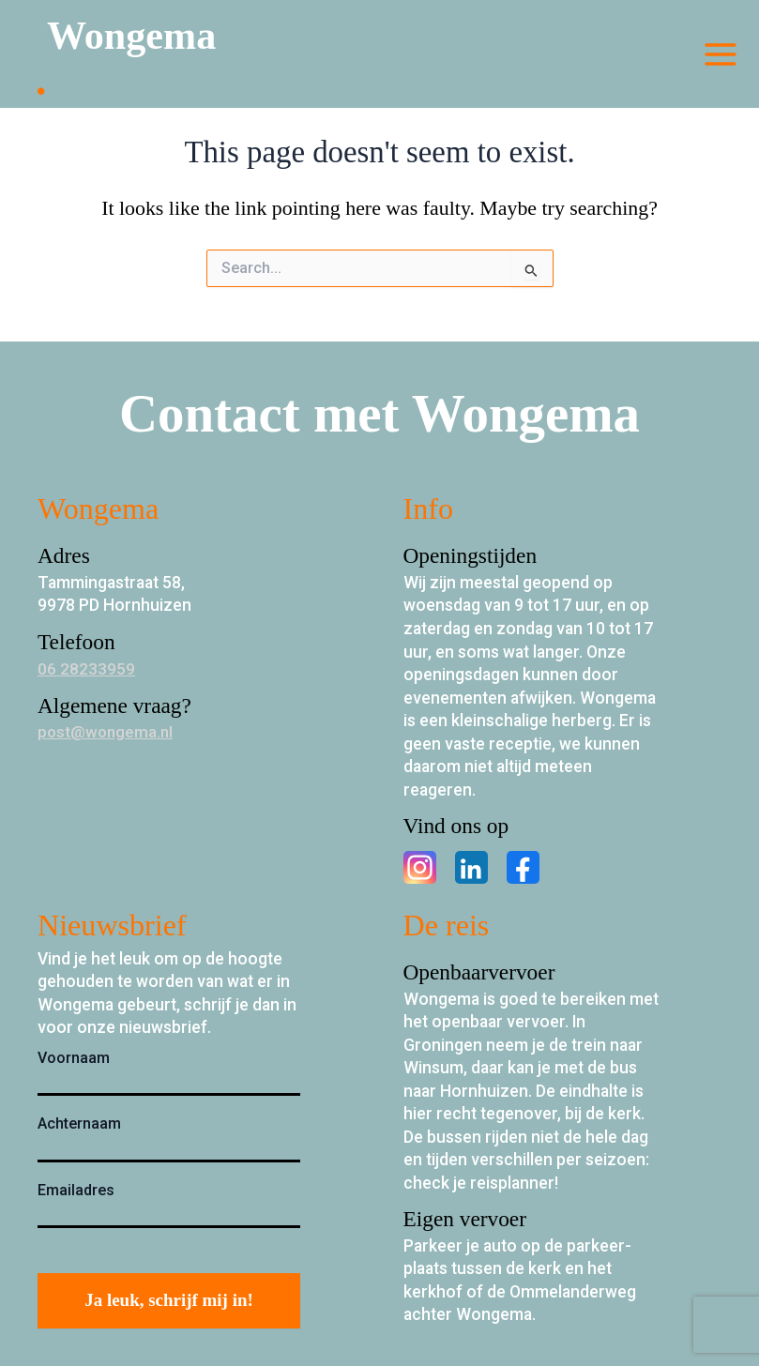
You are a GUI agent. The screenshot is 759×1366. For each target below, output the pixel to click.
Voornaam (74, 1058)
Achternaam (79, 1123)
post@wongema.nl (107, 731)
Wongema (138, 37)
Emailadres (76, 1190)
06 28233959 (86, 669)
